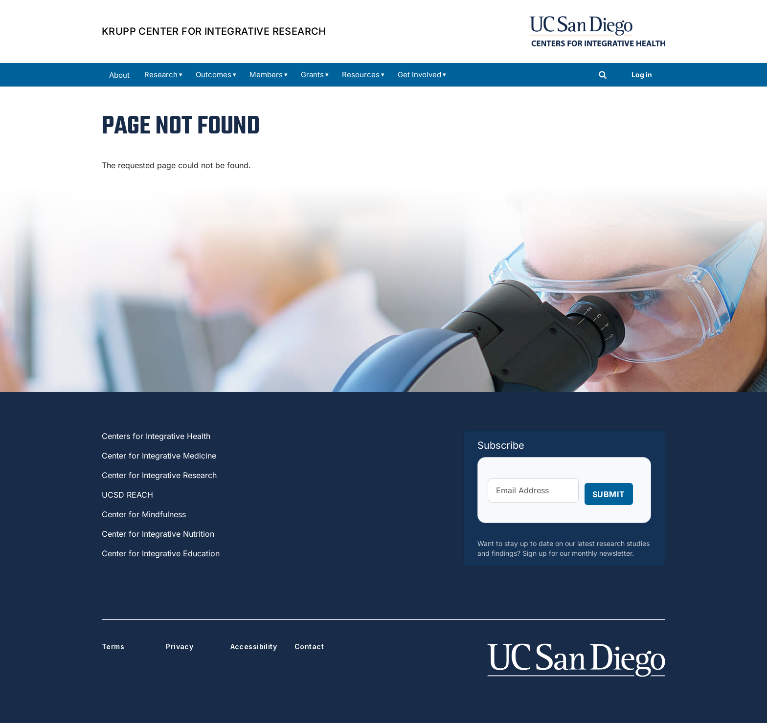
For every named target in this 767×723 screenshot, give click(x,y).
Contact (309, 646)
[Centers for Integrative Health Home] (597, 30)
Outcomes (213, 74)
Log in (642, 74)
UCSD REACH (127, 495)
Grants (312, 74)
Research (161, 74)
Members (266, 74)
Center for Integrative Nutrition (158, 534)
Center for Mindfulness (144, 514)
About (119, 75)
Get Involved (419, 74)
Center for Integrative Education (161, 553)
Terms (113, 646)
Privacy (179, 646)
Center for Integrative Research (159, 475)
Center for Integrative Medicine (159, 455)
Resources (361, 74)
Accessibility (253, 646)
